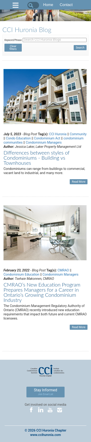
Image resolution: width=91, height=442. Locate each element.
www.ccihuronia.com (45, 435)
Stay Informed (45, 392)
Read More (78, 181)
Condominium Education (21, 274)
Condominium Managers (44, 142)
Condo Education (18, 138)
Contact (66, 5)
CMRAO (63, 270)
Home (48, 5)
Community (78, 134)
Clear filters (13, 48)
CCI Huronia (58, 134)
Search (80, 47)
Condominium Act (47, 138)
